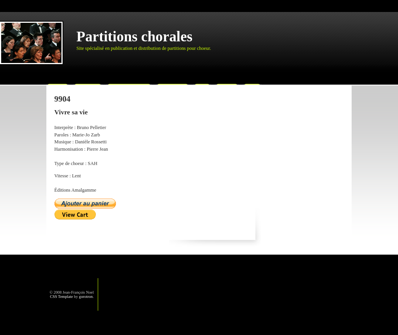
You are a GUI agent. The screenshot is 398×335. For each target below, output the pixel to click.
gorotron (86, 296)
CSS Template (61, 296)
